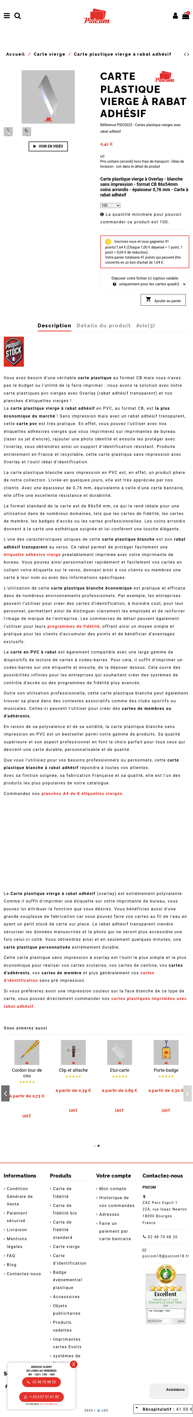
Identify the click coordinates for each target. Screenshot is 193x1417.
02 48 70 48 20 (163, 1237)
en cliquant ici (48, 1404)
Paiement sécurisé (17, 1217)
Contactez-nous (24, 1273)
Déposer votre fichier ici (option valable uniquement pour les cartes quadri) (145, 281)
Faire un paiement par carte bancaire (115, 1231)
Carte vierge (66, 1246)
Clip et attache (73, 1070)
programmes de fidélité (73, 626)
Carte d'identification (70, 1259)
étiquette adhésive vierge (32, 554)
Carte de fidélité (62, 1192)
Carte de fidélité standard (63, 1230)
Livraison (17, 1229)
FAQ (11, 1255)
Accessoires (66, 1296)
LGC (103, 1410)
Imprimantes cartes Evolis (67, 1343)
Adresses (109, 1214)
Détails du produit (104, 326)
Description (54, 326)
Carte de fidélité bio (65, 1209)
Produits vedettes (62, 1326)
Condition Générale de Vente (20, 1196)
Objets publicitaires (67, 1309)
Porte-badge (166, 1070)
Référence (108, 125)
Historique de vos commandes (117, 1201)
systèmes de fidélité (67, 1360)
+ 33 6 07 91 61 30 (41, 1397)
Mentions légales (17, 1242)
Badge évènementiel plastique (67, 1280)
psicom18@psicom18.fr (165, 1256)
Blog (12, 1264)
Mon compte (112, 1188)
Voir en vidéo (48, 146)
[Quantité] (110, 205)
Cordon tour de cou (27, 1072)
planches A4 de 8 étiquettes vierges (81, 793)
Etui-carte (119, 1070)
